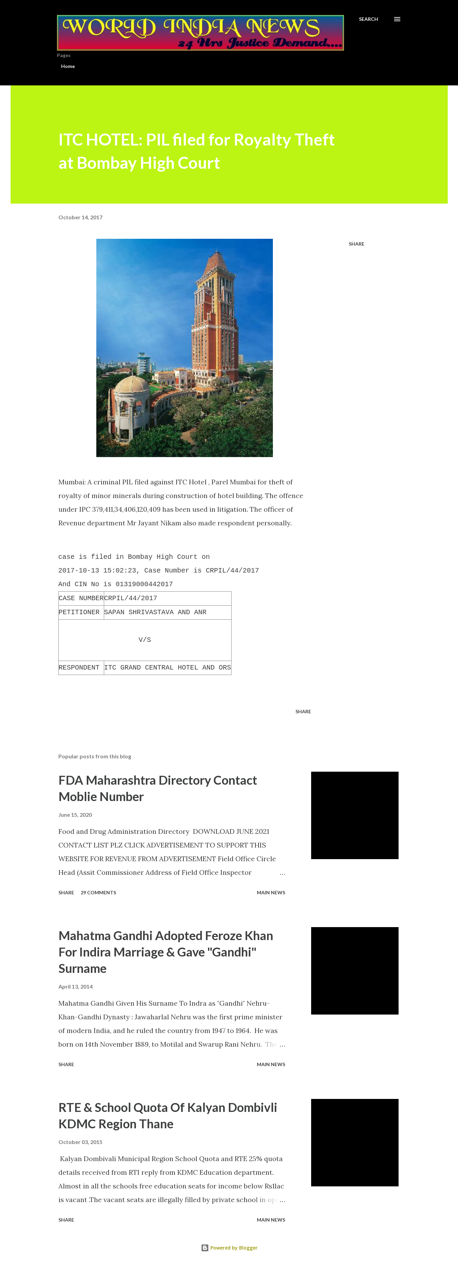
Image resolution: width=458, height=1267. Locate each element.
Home (68, 66)
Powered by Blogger (229, 1247)
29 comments (98, 892)
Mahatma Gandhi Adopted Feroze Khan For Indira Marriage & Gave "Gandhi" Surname (165, 952)
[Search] (368, 19)
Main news (271, 892)
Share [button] (356, 244)
